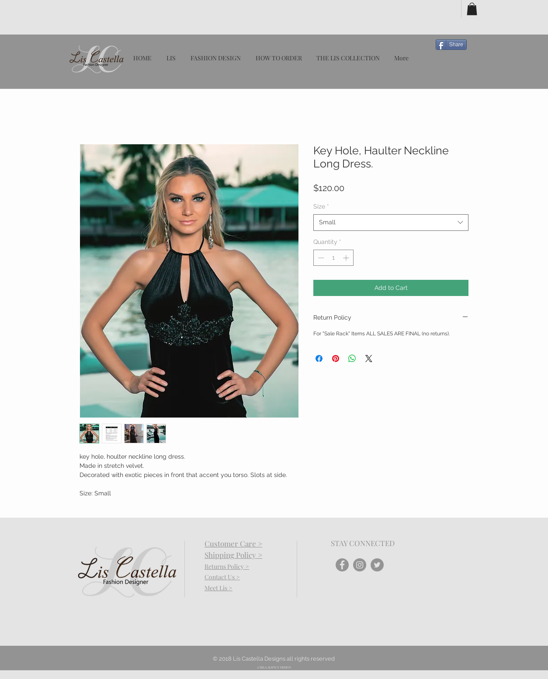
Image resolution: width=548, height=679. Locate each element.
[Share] (451, 44)
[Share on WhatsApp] (352, 358)
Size (321, 206)
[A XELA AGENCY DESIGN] (274, 668)
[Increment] (346, 257)
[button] (472, 9)
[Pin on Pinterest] (335, 358)
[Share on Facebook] (319, 358)
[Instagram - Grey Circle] (359, 564)
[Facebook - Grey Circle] (342, 564)
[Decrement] (320, 257)
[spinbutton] (333, 257)
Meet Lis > (218, 588)
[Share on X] (369, 358)
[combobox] (390, 222)
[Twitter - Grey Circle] (377, 564)
